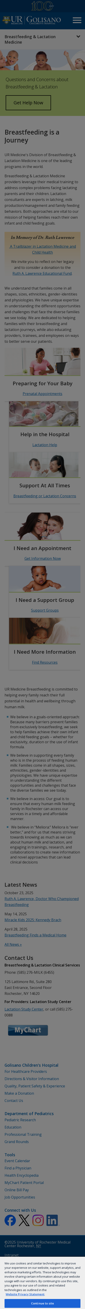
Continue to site (42, 1303)
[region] (42, 1282)
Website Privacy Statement (25, 1294)
